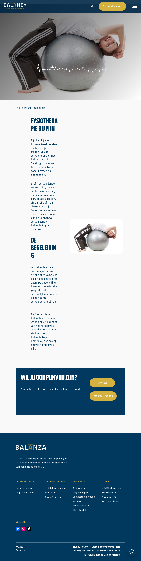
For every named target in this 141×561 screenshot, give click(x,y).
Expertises (49, 492)
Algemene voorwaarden (106, 546)
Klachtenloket (81, 510)
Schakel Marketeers (108, 550)
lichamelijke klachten (44, 144)
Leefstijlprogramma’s (55, 488)
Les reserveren (24, 488)
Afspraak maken (112, 6)
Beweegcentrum (53, 497)
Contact (102, 382)
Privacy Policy (80, 546)
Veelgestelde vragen (84, 496)
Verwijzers (78, 501)
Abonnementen (81, 505)
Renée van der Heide (108, 554)
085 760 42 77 (109, 492)
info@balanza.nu (111, 488)
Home (19, 107)
